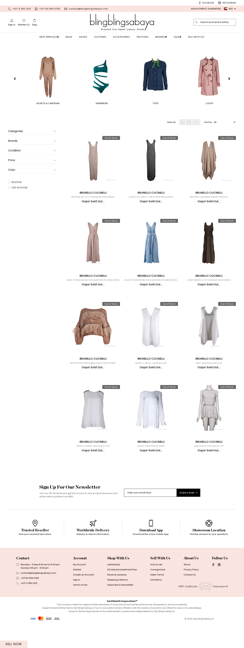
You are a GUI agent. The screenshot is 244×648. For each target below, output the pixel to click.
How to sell (156, 590)
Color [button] (32, 170)
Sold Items (156, 605)
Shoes (84, 36)
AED (228, 8)
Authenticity (113, 590)
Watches (144, 36)
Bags (70, 36)
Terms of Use (80, 610)
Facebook (208, 2)
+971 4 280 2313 (22, 8)
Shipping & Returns (117, 605)
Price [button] (32, 160)
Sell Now (14, 644)
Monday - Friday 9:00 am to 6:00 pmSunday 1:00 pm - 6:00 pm (40, 591)
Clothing (101, 36)
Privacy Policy (191, 595)
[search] (196, 22)
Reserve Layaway (117, 600)
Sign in (76, 605)
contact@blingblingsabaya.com (88, 8)
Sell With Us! (193, 36)
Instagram (229, 2)
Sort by (208, 122)
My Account (79, 590)
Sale (175, 36)
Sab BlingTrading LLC (203, 644)
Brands (161, 36)
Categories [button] (32, 131)
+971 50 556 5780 (49, 8)
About (187, 590)
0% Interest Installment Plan (122, 595)
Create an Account (83, 600)
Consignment (157, 595)
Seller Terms (157, 600)
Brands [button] (32, 141)
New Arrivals (51, 36)
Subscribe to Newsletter (120, 610)
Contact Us (190, 600)
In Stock (17, 182)
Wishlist (77, 595)
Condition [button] (32, 151)
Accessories (122, 36)
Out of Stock (20, 187)
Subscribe (188, 518)
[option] (35, 554)
